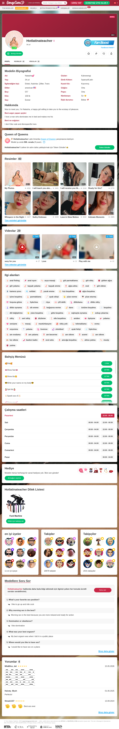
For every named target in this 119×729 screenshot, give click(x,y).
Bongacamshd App (80, 8)
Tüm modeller (7, 8)
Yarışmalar (65, 8)
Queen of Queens (48, 139)
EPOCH (63, 721)
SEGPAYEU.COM (72, 721)
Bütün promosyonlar (49, 8)
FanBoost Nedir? (107, 48)
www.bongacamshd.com (29, 721)
